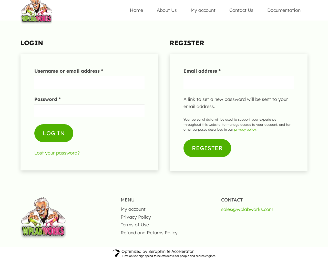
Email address (212, 71)
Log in (54, 133)
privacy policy (245, 130)
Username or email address (79, 71)
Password (58, 99)
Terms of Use (135, 225)
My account (133, 209)
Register (207, 148)
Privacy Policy (136, 217)
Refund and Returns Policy (149, 233)
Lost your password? (57, 153)
